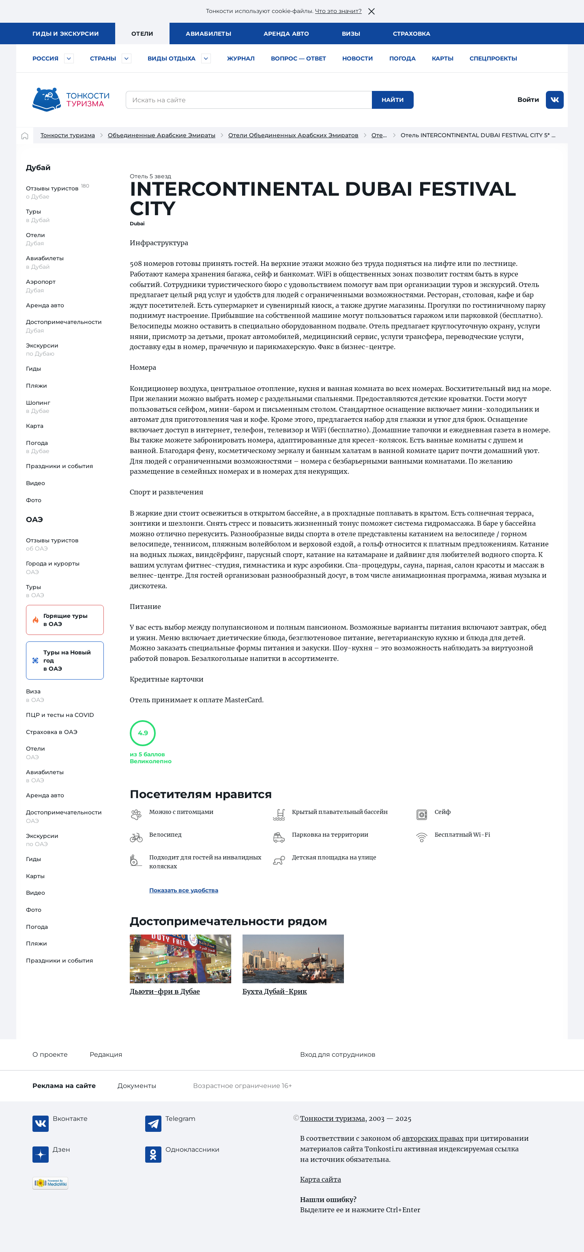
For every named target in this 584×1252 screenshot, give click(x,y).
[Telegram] (197, 1119)
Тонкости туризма (68, 135)
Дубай (38, 167)
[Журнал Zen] (85, 1149)
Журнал (241, 58)
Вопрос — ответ (298, 58)
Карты (442, 58)
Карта (34, 426)
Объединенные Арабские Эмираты (161, 135)
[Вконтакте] (85, 1119)
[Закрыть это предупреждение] (371, 11)
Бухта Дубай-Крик (275, 991)
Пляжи (36, 385)
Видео (35, 483)
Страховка (411, 33)
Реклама (64, 1086)
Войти (528, 100)
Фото (33, 500)
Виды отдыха (171, 58)
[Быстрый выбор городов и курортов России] (69, 58)
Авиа (208, 33)
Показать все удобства (183, 890)
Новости (357, 58)
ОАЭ (34, 519)
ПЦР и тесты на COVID (60, 715)
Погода (402, 58)
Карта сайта (320, 1179)
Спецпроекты (493, 58)
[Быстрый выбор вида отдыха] (206, 58)
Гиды (33, 368)
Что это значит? (338, 11)
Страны (103, 58)
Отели (142, 33)
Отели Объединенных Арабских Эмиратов (293, 135)
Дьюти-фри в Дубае (165, 991)
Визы (351, 33)
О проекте (50, 1054)
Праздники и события (59, 466)
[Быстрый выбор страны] (126, 58)
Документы (137, 1086)
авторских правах (433, 1138)
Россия (45, 58)
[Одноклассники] (197, 1149)
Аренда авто (286, 33)
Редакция (106, 1054)
